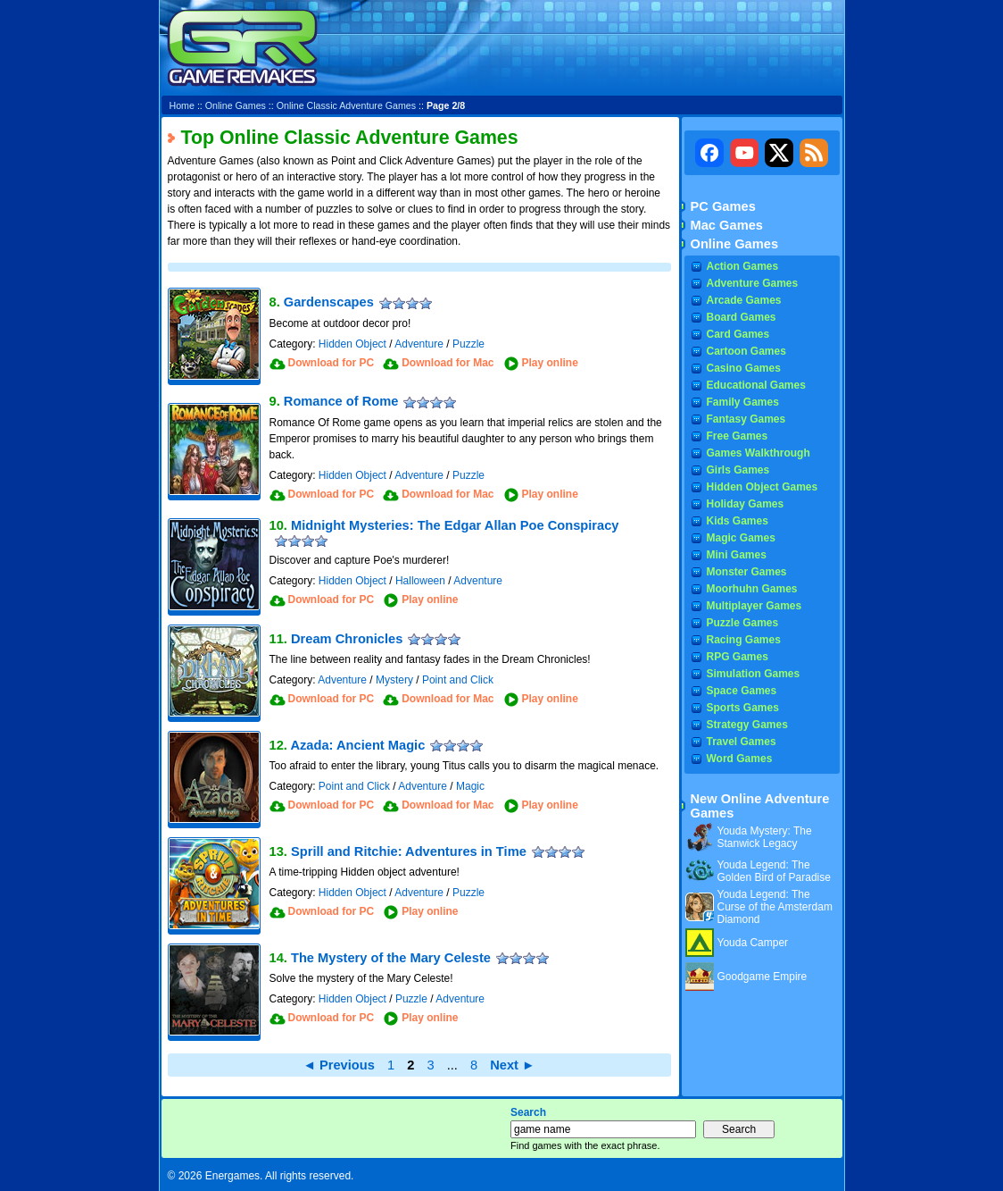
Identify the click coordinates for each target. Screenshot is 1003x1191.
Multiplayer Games (754, 606)
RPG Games (737, 656)
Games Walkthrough (758, 453)
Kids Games (737, 521)
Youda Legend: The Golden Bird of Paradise (774, 871)
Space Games (742, 690)
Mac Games (727, 225)
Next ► (512, 1065)
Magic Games (741, 538)
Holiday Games (745, 504)
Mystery (394, 680)
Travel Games (741, 741)
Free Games (737, 436)
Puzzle (468, 344)
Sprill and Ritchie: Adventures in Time (408, 851)
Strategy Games (747, 724)
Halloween (420, 581)
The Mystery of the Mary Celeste (391, 958)
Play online (550, 362)
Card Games (738, 334)
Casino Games (744, 368)
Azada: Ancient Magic (357, 745)
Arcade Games (744, 300)
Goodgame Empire (762, 976)
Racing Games (744, 639)
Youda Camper (753, 942)
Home (182, 105)
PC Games (723, 206)
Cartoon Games (746, 351)
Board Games (741, 317)
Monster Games (747, 572)
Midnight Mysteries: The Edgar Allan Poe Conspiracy (455, 525)
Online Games (235, 105)
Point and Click (457, 680)
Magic (470, 786)
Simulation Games (753, 673)
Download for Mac (447, 362)
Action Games (743, 266)
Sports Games (743, 707)
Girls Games (738, 470)
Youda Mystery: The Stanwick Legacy (764, 837)
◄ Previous (339, 1065)
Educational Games (756, 385)
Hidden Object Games (762, 487)
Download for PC (331, 362)
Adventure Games (753, 283)
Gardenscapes (329, 302)
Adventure (418, 344)
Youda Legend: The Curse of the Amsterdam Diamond (775, 907)
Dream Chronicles (346, 639)
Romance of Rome (341, 401)
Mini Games (737, 555)
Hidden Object (352, 344)
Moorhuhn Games (752, 589)
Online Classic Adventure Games (346, 105)
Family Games (743, 402)
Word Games (740, 758)
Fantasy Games (746, 419)
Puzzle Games (743, 622)
